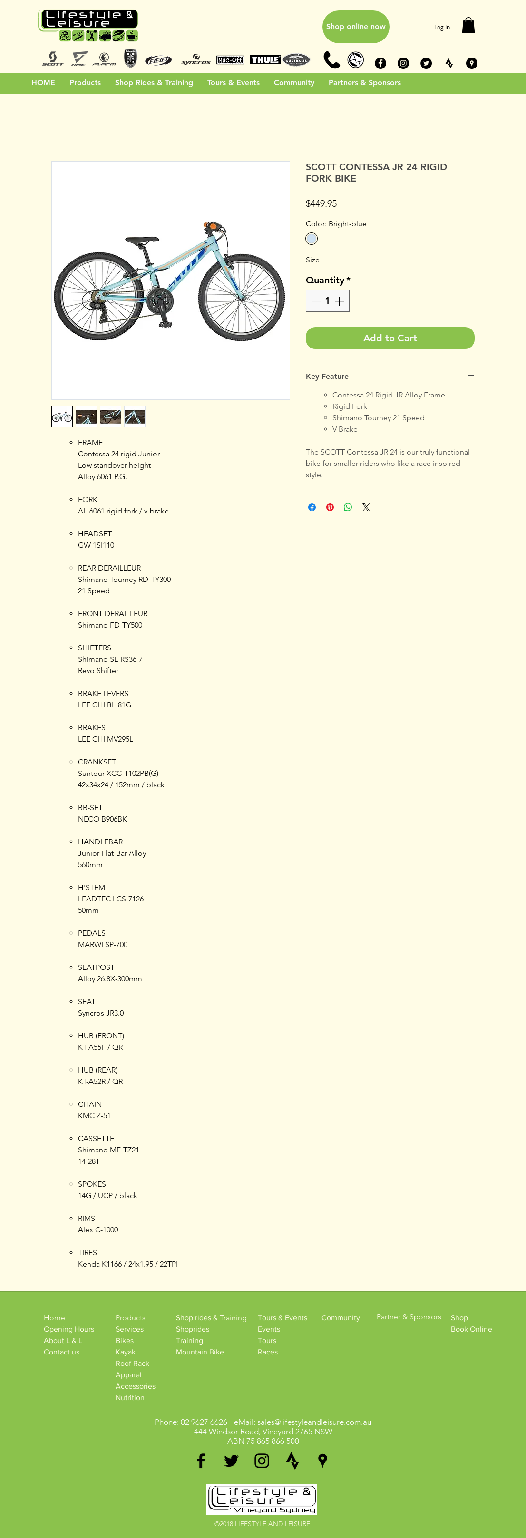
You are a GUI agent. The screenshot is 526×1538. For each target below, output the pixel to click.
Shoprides (192, 1329)
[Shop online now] (356, 26)
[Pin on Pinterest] (330, 507)
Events (269, 1329)
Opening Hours (69, 1329)
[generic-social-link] (292, 1460)
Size (313, 259)
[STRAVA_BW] (449, 63)
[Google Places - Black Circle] (471, 63)
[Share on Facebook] (312, 507)
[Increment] (340, 300)
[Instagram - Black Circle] (403, 63)
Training (189, 1340)
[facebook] (201, 1460)
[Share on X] (366, 507)
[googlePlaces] (322, 1460)
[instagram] (262, 1460)
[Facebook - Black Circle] (380, 63)
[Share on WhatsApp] (348, 507)
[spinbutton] (327, 300)
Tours (267, 1340)
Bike (123, 1340)
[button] (468, 25)
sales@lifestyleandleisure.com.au (314, 1422)
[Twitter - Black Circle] (426, 63)
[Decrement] (315, 300)
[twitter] (231, 1460)
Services (130, 1329)
